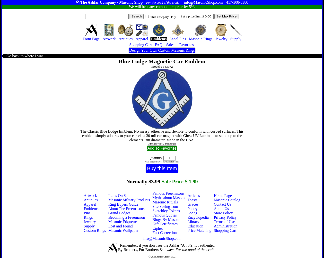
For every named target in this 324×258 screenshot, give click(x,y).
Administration (225, 226)
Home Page (223, 196)
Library (193, 222)
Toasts (192, 200)
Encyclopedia (198, 217)
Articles (193, 196)
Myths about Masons (168, 198)
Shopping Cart (225, 230)
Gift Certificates (165, 224)
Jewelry (90, 222)
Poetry (192, 209)
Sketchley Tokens (166, 211)
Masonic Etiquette (122, 222)
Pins (87, 213)
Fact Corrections (165, 233)
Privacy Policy (225, 217)
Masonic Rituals (165, 202)
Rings (88, 217)
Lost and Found (120, 226)
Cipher (157, 228)
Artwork (90, 196)
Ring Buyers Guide (123, 204)
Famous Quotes (164, 215)
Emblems (91, 209)
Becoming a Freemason (126, 217)
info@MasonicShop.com (161, 238)
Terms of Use (224, 222)
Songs (192, 213)
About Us (221, 209)
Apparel (90, 204)
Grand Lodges (119, 213)
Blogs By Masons (166, 220)
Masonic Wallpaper (123, 230)
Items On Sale (119, 196)
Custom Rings (95, 230)
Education (195, 226)
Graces (192, 204)
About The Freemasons (126, 209)
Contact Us (222, 204)
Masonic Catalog (227, 200)
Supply (89, 226)
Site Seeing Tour (165, 206)
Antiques (91, 200)
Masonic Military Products (129, 200)
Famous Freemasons (168, 193)
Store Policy (223, 213)
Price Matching (199, 230)
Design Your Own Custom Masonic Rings (162, 50)
